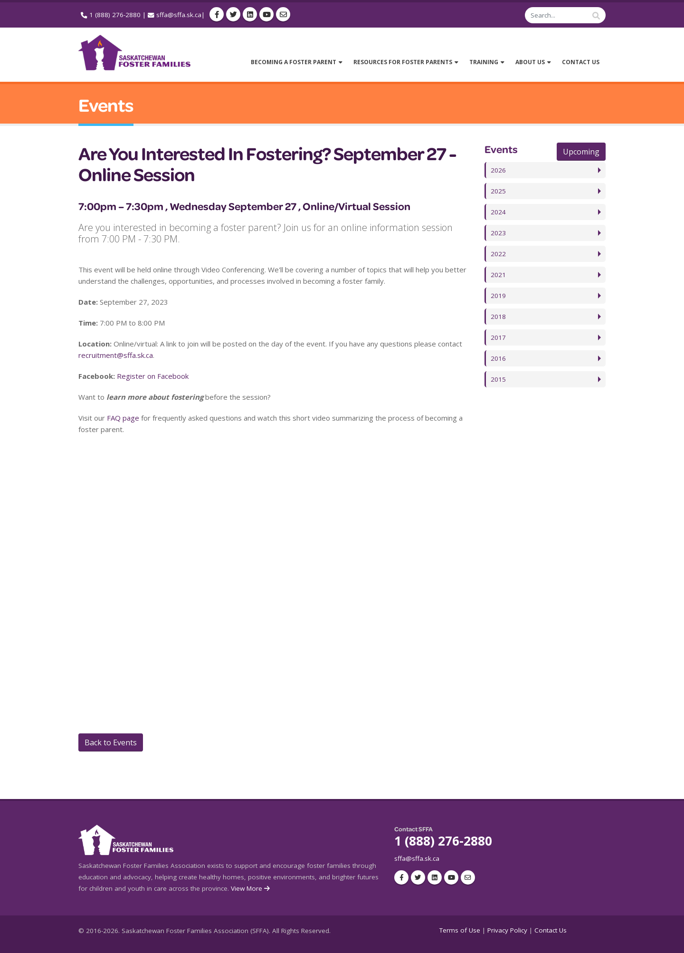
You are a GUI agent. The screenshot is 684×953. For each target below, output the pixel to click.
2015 (498, 379)
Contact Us (550, 930)
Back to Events (111, 742)
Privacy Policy (507, 930)
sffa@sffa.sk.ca (178, 14)
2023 (498, 233)
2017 (498, 337)
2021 (498, 274)
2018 (498, 316)
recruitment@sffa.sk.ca (115, 355)
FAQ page (123, 418)
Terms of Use (459, 930)
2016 (498, 358)
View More (251, 888)
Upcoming (581, 151)
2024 (498, 212)
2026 (498, 170)
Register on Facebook (153, 376)
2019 (498, 295)
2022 (498, 254)
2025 (498, 191)
